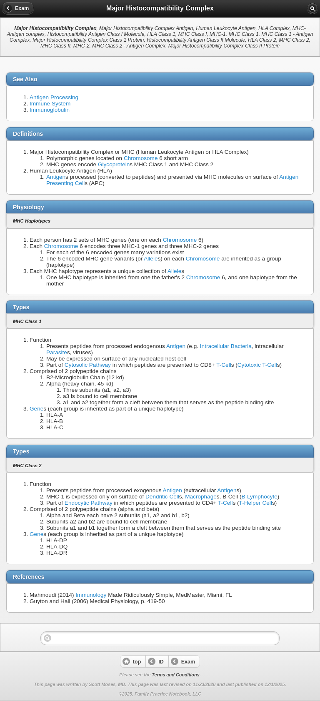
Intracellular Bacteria (226, 346)
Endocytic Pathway (88, 503)
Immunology (90, 595)
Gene (36, 409)
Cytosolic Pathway (88, 365)
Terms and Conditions (175, 674)
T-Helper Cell (255, 503)
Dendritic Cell (162, 496)
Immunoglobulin (50, 110)
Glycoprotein (114, 164)
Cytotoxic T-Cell (257, 365)
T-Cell (223, 365)
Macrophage (201, 496)
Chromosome (141, 158)
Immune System (50, 103)
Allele (151, 258)
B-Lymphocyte (259, 496)
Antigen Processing (54, 97)
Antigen (55, 177)
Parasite (56, 352)
